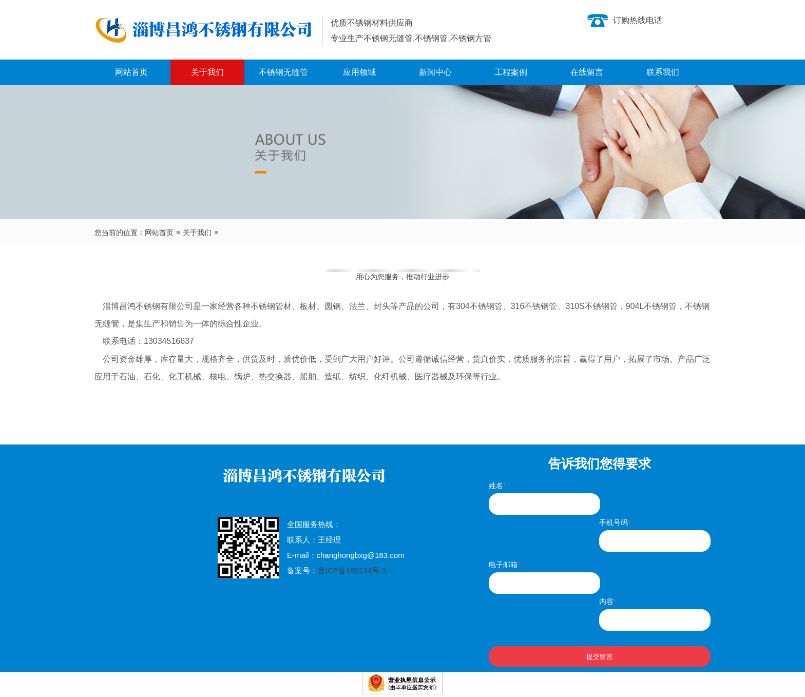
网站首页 (131, 72)
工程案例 (510, 72)
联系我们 (662, 72)
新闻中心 (435, 72)
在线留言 (586, 72)
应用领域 (359, 72)
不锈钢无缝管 (283, 72)
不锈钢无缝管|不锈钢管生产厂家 (204, 29)
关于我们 (207, 72)
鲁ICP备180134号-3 (352, 570)
